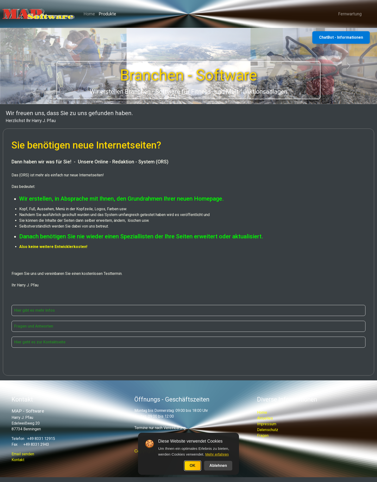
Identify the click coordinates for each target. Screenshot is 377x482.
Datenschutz (267, 429)
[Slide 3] (188, 97)
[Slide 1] (171, 97)
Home (89, 14)
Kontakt (18, 459)
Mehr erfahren (217, 454)
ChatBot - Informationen (341, 37)
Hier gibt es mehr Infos (34, 310)
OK (192, 465)
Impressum (266, 424)
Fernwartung (348, 14)
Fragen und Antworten (33, 326)
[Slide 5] (205, 97)
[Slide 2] (179, 97)
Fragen (263, 435)
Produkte (107, 14)
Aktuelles (265, 418)
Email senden (23, 454)
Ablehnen (218, 465)
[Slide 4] (197, 97)
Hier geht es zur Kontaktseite (39, 342)
